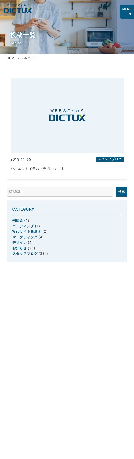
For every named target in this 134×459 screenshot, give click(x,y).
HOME (12, 58)
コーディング (23, 226)
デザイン (19, 242)
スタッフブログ (25, 253)
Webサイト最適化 (27, 231)
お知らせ (19, 248)
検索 (121, 191)
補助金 (17, 220)
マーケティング (25, 237)
